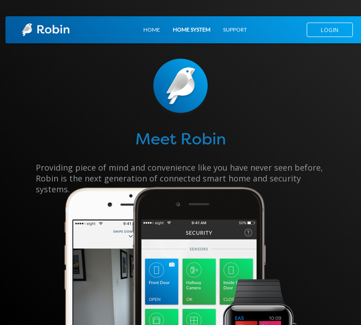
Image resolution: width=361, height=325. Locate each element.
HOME (151, 29)
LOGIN (330, 30)
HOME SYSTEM (191, 29)
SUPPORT (235, 29)
